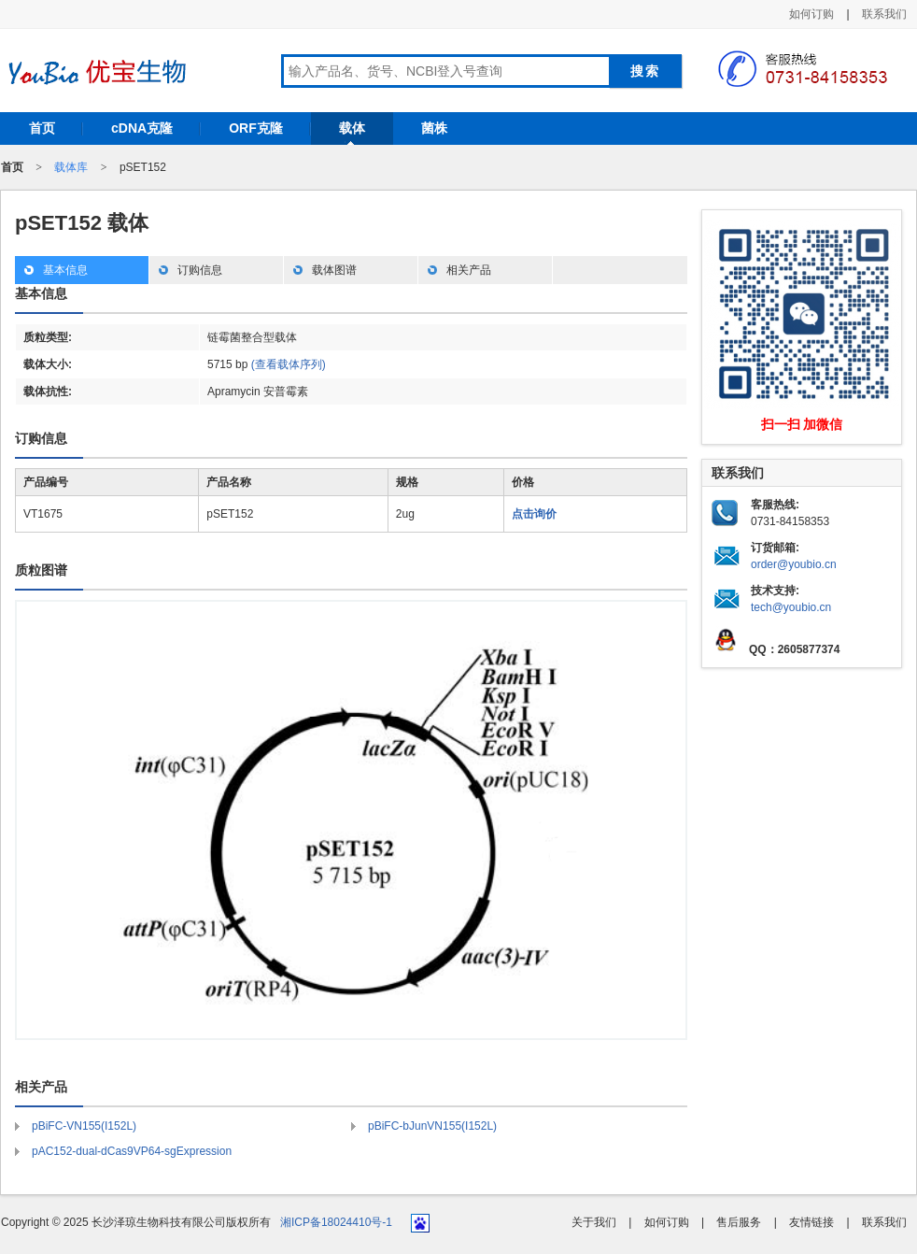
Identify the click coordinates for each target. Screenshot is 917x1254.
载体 (352, 128)
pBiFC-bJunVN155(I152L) (432, 1126)
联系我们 (884, 14)
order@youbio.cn (794, 564)
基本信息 (65, 270)
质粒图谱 (41, 570)
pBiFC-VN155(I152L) (84, 1126)
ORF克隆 (256, 128)
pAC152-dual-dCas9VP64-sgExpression (132, 1151)
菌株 (434, 128)
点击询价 (534, 513)
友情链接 (811, 1222)
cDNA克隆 (142, 128)
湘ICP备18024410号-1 (336, 1222)
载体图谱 (334, 270)
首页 (42, 128)
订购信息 (199, 270)
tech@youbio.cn (791, 607)
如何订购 (811, 14)
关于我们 (593, 1222)
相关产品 (468, 270)
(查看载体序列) (288, 364)
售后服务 (738, 1222)
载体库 (71, 167)
